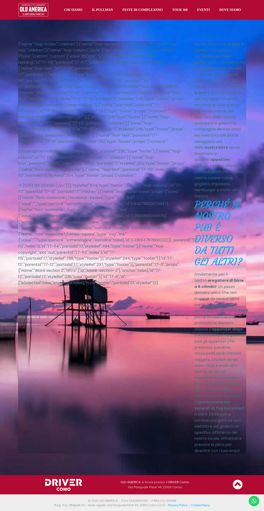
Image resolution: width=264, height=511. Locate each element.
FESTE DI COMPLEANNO (143, 9)
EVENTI (203, 9)
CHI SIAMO (73, 9)
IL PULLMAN (102, 9)
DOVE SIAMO (230, 9)
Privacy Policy (178, 505)
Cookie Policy (200, 505)
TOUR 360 (180, 9)
